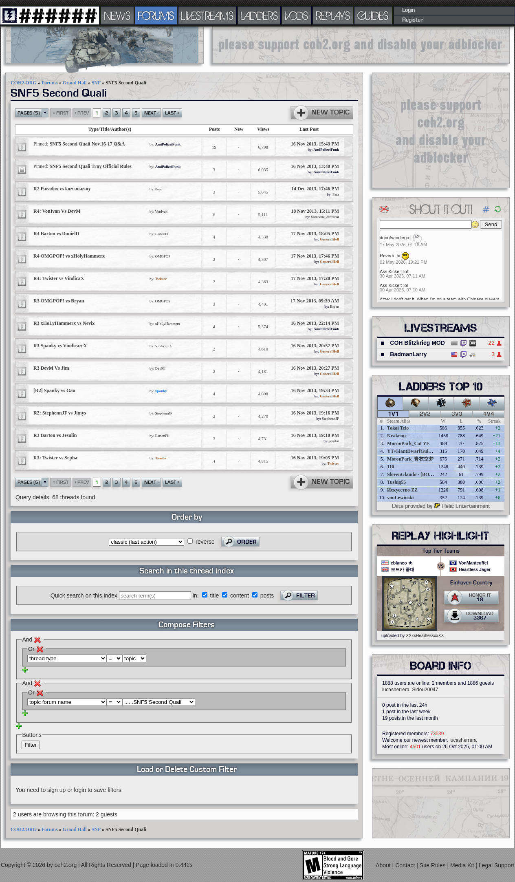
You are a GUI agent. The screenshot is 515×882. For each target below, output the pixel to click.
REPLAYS (333, 15)
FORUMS (156, 15)
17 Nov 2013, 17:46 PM (315, 256)
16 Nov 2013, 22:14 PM (315, 323)
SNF (96, 83)
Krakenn (396, 436)
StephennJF (163, 413)
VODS (296, 15)
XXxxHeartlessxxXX (425, 635)
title (214, 595)
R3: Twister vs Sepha (55, 458)
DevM (160, 368)
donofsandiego (394, 237)
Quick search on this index (84, 595)
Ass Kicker (390, 271)
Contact (405, 865)
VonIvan (161, 211)
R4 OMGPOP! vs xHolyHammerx (69, 256)
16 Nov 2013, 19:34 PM (315, 390)
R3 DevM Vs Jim (51, 368)
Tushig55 (396, 482)
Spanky (161, 391)
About (384, 865)
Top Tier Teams (441, 551)
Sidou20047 (425, 689)
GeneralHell (329, 239)
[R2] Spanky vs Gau (54, 390)
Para (158, 189)
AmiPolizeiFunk (168, 144)
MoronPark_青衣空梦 (410, 459)
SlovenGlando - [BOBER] (414, 474)
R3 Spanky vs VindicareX (60, 345)
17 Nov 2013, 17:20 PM (315, 278)
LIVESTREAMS (207, 15)
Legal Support (496, 865)
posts (267, 595)
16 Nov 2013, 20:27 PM (315, 368)
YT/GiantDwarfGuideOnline (417, 451)
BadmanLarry (408, 354)
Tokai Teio (398, 428)
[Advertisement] (361, 44)
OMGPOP (163, 256)
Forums (50, 83)
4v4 (488, 414)
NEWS (117, 15)
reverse (205, 541)
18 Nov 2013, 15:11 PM (315, 211)
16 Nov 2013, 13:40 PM (315, 166)
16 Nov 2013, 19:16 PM (315, 412)
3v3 (456, 414)
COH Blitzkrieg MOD (417, 343)
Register (412, 20)
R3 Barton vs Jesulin (55, 435)
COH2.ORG (24, 83)
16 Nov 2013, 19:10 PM (315, 435)
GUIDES (373, 15)
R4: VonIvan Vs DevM (56, 211)
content (239, 595)
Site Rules (433, 865)
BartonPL (162, 234)
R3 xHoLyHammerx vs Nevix (64, 323)
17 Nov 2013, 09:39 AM (315, 300)
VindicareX (163, 346)
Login (408, 10)
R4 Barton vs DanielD (56, 233)
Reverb (387, 255)
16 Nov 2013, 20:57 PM (315, 345)
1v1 (393, 414)
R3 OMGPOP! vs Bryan (58, 301)
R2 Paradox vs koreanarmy (62, 189)
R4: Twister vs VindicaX (58, 278)
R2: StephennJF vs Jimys (59, 413)
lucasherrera (395, 689)
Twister (161, 279)
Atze (384, 299)
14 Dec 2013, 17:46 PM (315, 188)
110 (390, 467)
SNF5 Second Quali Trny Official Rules (82, 166)
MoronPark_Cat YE (408, 443)
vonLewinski (400, 498)
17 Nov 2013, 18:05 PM (315, 233)
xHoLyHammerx (167, 324)
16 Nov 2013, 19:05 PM (315, 457)
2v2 (425, 414)
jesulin (334, 441)
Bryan (334, 306)
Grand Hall (75, 83)
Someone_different (325, 217)
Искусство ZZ (402, 490)
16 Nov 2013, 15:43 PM (315, 143)
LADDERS (259, 15)
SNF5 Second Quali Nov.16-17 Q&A (79, 144)
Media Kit (462, 865)
